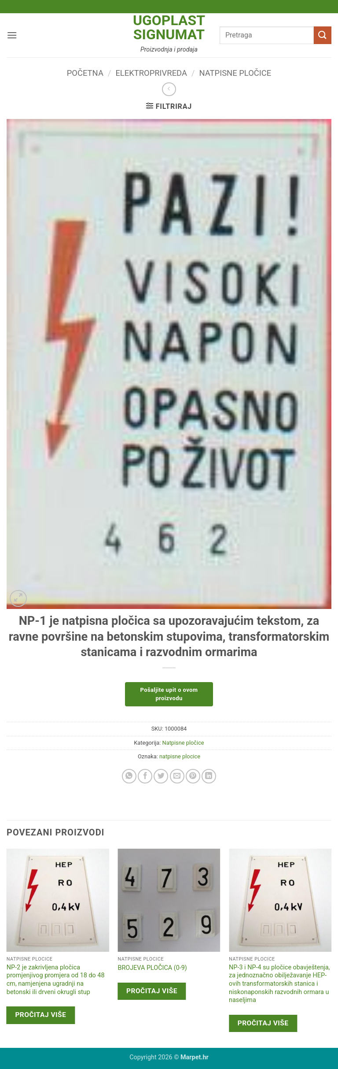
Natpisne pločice (235, 73)
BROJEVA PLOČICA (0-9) (152, 968)
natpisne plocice (179, 756)
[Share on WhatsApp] (129, 776)
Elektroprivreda (151, 73)
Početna (85, 73)
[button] (12, 35)
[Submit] (322, 35)
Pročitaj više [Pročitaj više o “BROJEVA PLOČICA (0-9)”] (151, 991)
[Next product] (169, 89)
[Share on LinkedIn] (209, 776)
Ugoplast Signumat (169, 27)
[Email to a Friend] (177, 776)
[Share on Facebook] (145, 776)
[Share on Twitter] (161, 776)
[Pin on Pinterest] (193, 776)
